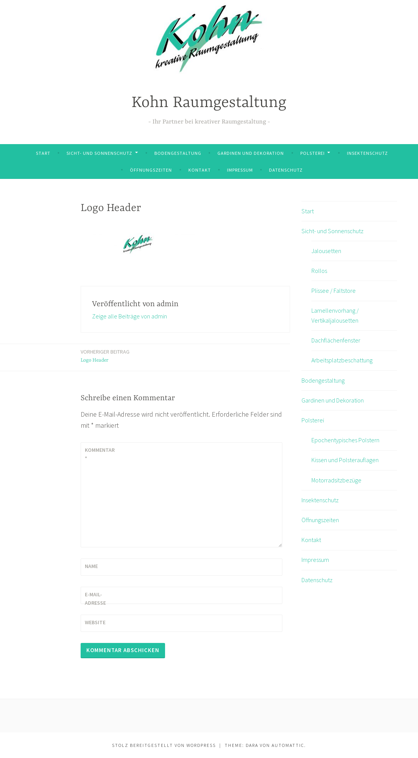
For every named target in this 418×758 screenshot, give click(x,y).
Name (91, 566)
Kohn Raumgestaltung (209, 103)
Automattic (288, 745)
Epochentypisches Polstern (345, 440)
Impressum (240, 170)
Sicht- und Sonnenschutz (99, 153)
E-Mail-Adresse (95, 598)
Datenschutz (286, 170)
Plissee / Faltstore (333, 290)
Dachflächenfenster (335, 340)
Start (43, 153)
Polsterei (312, 153)
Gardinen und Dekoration (250, 153)
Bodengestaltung (177, 153)
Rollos (319, 270)
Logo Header (105, 355)
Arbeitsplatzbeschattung (342, 360)
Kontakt (199, 170)
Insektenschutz (367, 153)
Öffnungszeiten (151, 170)
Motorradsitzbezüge (336, 480)
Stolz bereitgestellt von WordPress (164, 745)
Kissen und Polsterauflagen (345, 460)
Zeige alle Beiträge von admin (129, 316)
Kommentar (100, 454)
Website (95, 622)
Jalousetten (326, 251)
